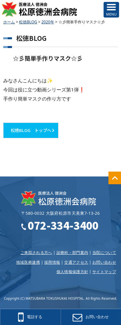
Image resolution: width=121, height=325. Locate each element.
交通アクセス (76, 262)
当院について (104, 252)
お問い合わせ (104, 262)
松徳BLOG (28, 22)
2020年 (47, 22)
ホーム (9, 22)
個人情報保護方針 (72, 271)
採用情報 (52, 262)
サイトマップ (104, 271)
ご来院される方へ (36, 252)
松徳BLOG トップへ (31, 130)
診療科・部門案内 (72, 252)
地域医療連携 (28, 262)
